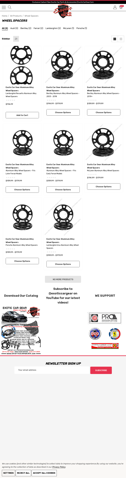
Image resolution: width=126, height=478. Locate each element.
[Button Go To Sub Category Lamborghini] (53, 29)
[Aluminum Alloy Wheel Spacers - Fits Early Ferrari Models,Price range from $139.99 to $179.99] (63, 142)
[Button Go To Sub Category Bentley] (26, 29)
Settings (8, 473)
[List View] (121, 39)
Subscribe (101, 370)
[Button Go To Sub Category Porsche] (81, 29)
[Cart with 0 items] (121, 7)
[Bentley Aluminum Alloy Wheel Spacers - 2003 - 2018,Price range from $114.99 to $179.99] (63, 65)
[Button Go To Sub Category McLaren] (68, 29)
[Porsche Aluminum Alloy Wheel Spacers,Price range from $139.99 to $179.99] (22, 217)
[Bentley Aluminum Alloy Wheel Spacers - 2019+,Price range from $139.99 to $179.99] (103, 65)
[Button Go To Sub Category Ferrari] (38, 29)
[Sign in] (115, 7)
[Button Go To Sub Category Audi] (14, 29)
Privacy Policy (58, 467)
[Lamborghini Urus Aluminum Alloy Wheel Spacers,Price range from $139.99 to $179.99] (63, 217)
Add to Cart (22, 115)
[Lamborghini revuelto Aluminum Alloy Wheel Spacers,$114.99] (22, 65)
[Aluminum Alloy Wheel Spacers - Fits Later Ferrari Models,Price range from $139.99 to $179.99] (22, 142)
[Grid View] (114, 39)
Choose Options (63, 112)
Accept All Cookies (44, 473)
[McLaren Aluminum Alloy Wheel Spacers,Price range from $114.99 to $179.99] (103, 142)
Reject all (23, 473)
